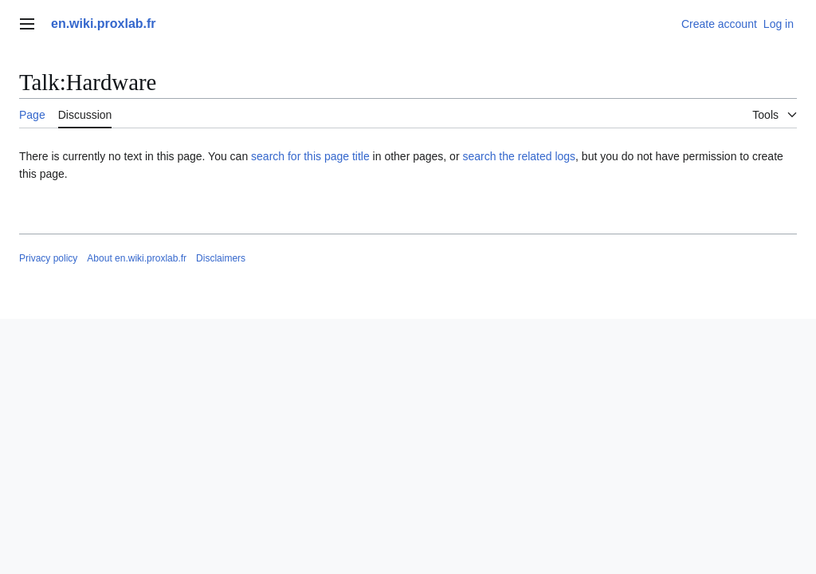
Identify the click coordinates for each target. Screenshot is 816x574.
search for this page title (310, 156)
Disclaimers (220, 258)
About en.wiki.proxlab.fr (136, 258)
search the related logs (518, 156)
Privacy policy (48, 258)
